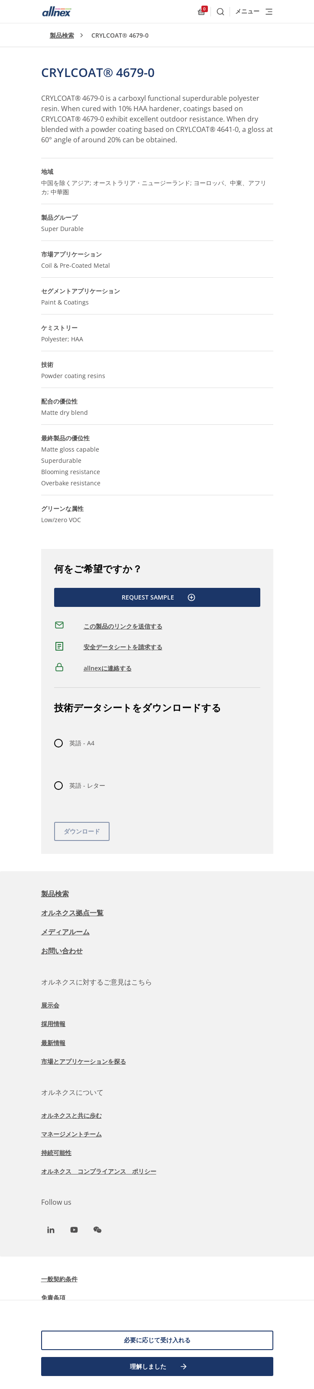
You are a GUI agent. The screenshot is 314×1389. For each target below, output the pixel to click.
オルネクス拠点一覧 (72, 912)
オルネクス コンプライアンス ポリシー (98, 1171)
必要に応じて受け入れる (157, 1340)
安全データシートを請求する (123, 647)
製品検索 (62, 35)
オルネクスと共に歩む (71, 1115)
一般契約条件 (59, 1279)
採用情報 (53, 1024)
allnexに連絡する (108, 668)
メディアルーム (65, 932)
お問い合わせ (62, 951)
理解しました (159, 1366)
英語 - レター (87, 785)
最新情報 (53, 1043)
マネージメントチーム (71, 1134)
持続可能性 (56, 1152)
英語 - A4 (81, 743)
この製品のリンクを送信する (123, 626)
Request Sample (159, 597)
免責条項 (53, 1297)
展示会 (50, 1005)
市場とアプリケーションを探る (83, 1061)
